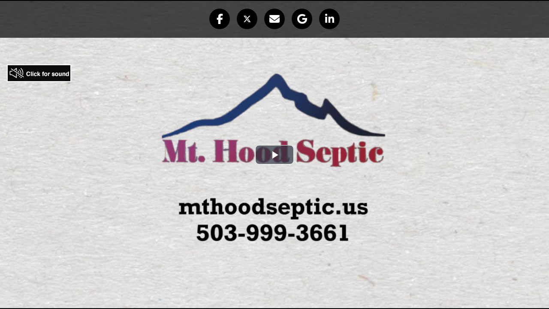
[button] (219, 19)
